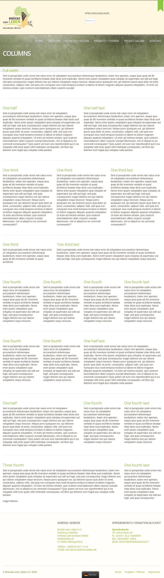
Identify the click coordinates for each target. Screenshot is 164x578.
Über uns (54, 41)
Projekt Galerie (134, 41)
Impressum (154, 572)
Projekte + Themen (106, 41)
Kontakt (155, 41)
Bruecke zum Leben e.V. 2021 (21, 572)
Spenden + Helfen (77, 41)
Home (39, 41)
